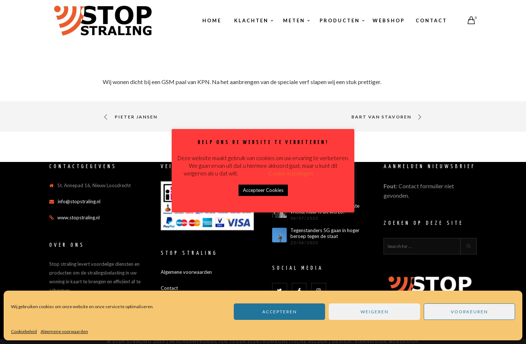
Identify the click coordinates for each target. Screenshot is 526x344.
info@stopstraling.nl (79, 201)
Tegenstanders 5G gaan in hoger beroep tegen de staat (324, 233)
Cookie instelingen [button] (290, 173)
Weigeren (375, 311)
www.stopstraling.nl (78, 217)
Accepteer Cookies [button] (263, 190)
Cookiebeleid (24, 331)
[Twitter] (279, 290)
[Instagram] (318, 290)
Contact (169, 288)
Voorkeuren (469, 311)
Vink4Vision (371, 341)
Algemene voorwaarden (64, 331)
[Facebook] (299, 290)
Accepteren (279, 311)
